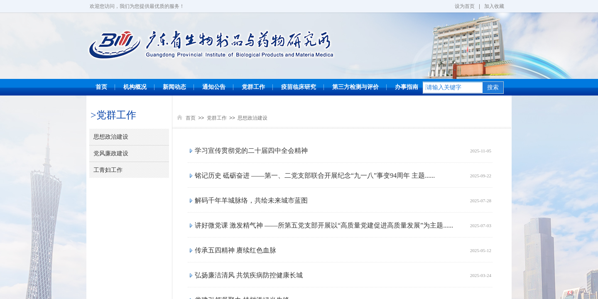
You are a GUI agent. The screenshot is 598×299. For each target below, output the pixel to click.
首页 (101, 87)
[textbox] (453, 87)
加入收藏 (494, 6)
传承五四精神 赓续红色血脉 (235, 250)
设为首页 (465, 6)
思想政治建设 (252, 118)
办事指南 (406, 87)
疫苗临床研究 (298, 87)
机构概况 (135, 87)
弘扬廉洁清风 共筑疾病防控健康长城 (249, 275)
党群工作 (253, 87)
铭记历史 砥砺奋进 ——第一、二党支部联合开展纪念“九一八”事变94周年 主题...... (315, 175)
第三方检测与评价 (355, 87)
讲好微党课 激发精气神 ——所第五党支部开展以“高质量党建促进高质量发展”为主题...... (324, 225)
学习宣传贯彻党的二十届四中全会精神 (251, 150)
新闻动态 (174, 87)
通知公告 (213, 87)
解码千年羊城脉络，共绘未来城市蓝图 (251, 200)
